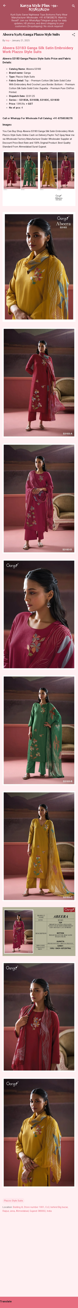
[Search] (73, 6)
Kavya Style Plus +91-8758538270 (39, 7)
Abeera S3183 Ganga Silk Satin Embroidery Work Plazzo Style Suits (38, 50)
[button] (73, 35)
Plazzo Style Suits (13, 1200)
